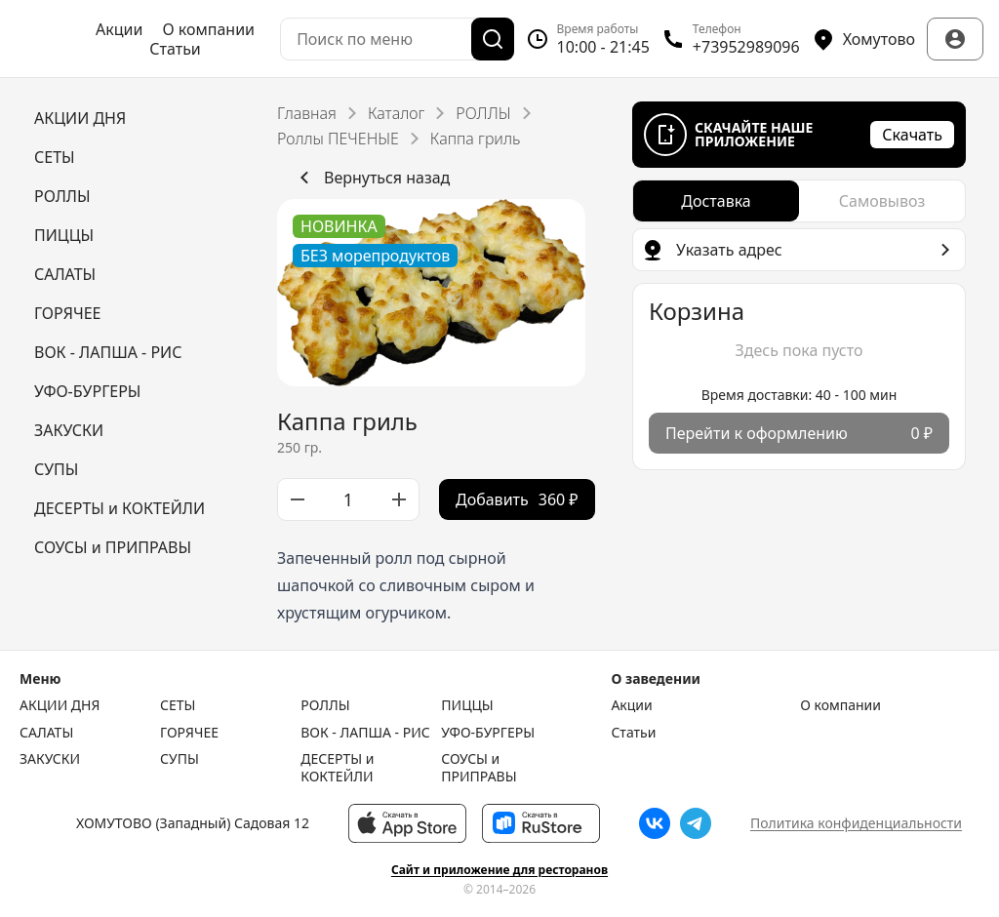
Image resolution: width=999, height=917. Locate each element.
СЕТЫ (177, 705)
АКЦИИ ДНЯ (60, 705)
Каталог (396, 113)
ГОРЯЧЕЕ (189, 732)
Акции (119, 29)
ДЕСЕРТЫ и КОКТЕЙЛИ (337, 767)
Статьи (175, 49)
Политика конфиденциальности (856, 823)
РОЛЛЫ (483, 113)
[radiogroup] (799, 200)
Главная (307, 113)
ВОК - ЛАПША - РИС (364, 732)
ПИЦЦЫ (467, 705)
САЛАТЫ (46, 732)
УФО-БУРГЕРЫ (488, 732)
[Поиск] (492, 39)
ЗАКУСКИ (50, 759)
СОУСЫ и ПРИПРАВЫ (478, 767)
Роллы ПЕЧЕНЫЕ (338, 138)
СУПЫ (179, 759)
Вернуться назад (371, 177)
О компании (208, 29)
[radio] (716, 200)
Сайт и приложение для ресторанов (499, 870)
